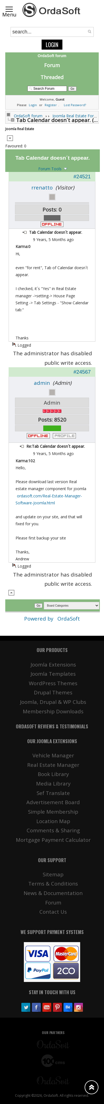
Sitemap (53, 874)
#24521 (82, 176)
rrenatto (42, 187)
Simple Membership (53, 811)
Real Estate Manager (53, 764)
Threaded (52, 77)
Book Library (53, 773)
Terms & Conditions (53, 883)
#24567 (82, 372)
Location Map (53, 821)
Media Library (53, 783)
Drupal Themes (53, 692)
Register (51, 105)
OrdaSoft (68, 618)
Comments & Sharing (53, 830)
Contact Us (53, 911)
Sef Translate (53, 792)
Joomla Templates (53, 673)
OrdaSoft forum (28, 115)
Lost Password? (75, 105)
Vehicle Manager (53, 755)
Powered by (39, 618)
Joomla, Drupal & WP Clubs (53, 701)
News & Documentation (53, 892)
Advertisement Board (53, 802)
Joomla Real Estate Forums (77, 115)
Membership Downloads (53, 711)
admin (42, 382)
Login (52, 44)
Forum (52, 65)
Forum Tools (50, 168)
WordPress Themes (53, 683)
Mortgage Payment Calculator (53, 839)
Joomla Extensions (53, 664)
